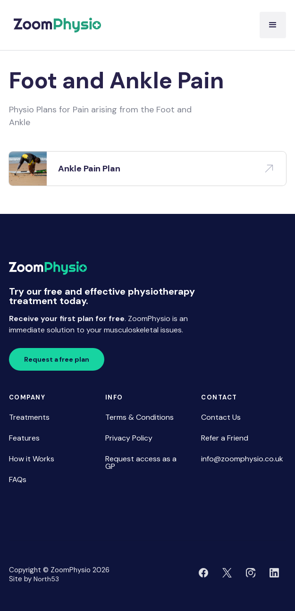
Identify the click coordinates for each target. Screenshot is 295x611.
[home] (55, 25)
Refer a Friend (224, 438)
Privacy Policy (128, 438)
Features (24, 438)
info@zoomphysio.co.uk (242, 459)
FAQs (17, 479)
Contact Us (221, 417)
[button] (273, 25)
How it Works (31, 459)
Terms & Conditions (139, 417)
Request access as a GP (141, 462)
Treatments (29, 417)
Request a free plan (56, 359)
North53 (46, 579)
